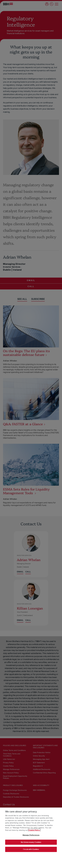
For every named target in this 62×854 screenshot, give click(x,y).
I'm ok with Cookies (31, 849)
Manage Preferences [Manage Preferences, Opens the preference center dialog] (31, 835)
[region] (31, 831)
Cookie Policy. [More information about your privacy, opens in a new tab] (34, 830)
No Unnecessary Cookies (31, 842)
